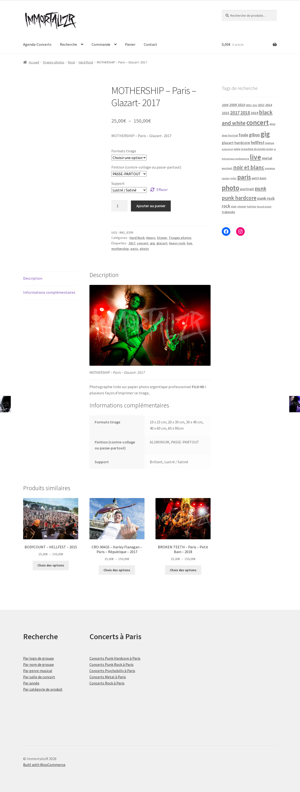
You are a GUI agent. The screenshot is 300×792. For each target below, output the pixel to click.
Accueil (34, 62)
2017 (132, 243)
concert (142, 243)
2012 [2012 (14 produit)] (254, 105)
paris (134, 249)
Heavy (150, 238)
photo (144, 249)
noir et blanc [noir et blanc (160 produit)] (248, 167)
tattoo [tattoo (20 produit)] (251, 206)
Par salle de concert (39, 676)
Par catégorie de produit (42, 689)
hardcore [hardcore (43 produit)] (242, 142)
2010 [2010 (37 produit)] (241, 105)
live (189, 243)
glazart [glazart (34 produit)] (228, 142)
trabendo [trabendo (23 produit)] (228, 212)
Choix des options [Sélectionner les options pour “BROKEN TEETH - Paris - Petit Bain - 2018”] (183, 570)
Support (118, 183)
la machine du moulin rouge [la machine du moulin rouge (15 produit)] (257, 149)
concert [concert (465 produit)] (257, 122)
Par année (31, 683)
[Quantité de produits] (119, 206)
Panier (130, 44)
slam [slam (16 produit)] (234, 206)
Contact (150, 44)
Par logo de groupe (38, 658)
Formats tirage (123, 151)
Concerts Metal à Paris (107, 676)
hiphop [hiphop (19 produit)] (269, 143)
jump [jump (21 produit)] (237, 149)
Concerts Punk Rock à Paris (111, 664)
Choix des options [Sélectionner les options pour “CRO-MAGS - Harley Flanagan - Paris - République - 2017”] (116, 570)
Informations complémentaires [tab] (49, 292)
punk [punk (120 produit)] (260, 188)
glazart (161, 243)
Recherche (68, 44)
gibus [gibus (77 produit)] (254, 135)
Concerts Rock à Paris (106, 683)
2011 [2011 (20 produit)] (249, 105)
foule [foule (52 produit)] (243, 135)
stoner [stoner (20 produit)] (241, 206)
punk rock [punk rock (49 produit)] (266, 198)
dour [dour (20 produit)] (272, 124)
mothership (120, 249)
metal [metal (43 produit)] (267, 158)
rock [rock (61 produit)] (226, 206)
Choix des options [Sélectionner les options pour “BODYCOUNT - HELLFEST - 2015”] (50, 565)
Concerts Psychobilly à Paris (112, 670)
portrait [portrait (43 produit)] (247, 188)
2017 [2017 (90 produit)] (235, 112)
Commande (101, 44)
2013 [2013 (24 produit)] (261, 105)
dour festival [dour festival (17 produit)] (230, 135)
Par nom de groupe (38, 664)
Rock (71, 62)
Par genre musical (37, 670)
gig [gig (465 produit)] (265, 133)
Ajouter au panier (151, 205)
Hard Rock (86, 62)
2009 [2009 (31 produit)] (233, 105)
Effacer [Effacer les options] (162, 189)
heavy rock (177, 243)
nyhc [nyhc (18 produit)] (233, 178)
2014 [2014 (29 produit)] (268, 105)
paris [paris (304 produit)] (244, 177)
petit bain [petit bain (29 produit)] (259, 178)
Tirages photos (53, 62)
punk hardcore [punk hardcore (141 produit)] (239, 198)
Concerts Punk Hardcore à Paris (114, 658)
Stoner (162, 238)
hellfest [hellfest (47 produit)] (257, 142)
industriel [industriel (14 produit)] (227, 149)
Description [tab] (32, 278)
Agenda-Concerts (37, 44)
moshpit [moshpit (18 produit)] (227, 168)
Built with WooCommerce (44, 764)
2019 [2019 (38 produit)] (254, 112)
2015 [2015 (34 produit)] (225, 113)
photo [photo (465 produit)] (230, 187)
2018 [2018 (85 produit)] (245, 112)
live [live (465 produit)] (255, 157)
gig (152, 243)
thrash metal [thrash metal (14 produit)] (264, 206)
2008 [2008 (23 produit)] (225, 105)
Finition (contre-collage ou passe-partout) (146, 167)
